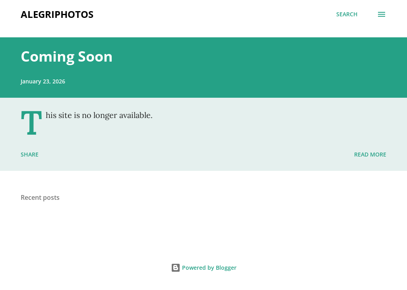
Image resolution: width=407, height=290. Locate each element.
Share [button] (30, 154)
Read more (370, 154)
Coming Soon (67, 56)
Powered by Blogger (203, 267)
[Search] (347, 14)
